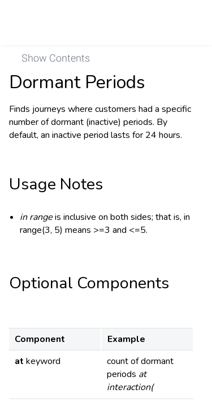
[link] (188, 22)
